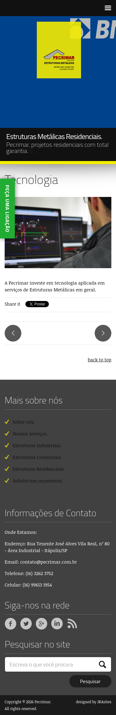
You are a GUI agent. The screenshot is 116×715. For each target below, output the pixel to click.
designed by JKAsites (93, 701)
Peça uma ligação (7, 208)
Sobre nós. (24, 422)
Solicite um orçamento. (38, 480)
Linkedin (57, 624)
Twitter (26, 624)
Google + (41, 624)
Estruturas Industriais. (37, 445)
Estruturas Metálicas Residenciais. (54, 136)
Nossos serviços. (30, 433)
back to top (99, 359)
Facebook (10, 624)
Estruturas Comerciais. (37, 457)
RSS (72, 624)
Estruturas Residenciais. (39, 469)
